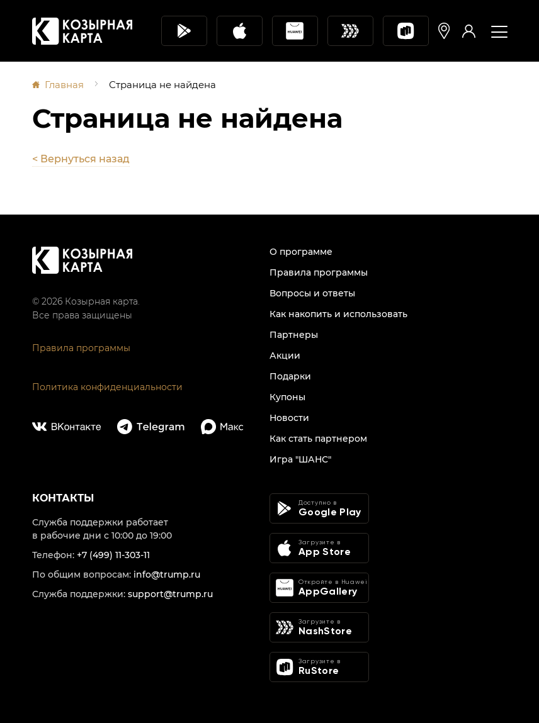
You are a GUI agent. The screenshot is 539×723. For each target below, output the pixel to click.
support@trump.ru (170, 594)
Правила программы (81, 348)
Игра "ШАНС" (300, 459)
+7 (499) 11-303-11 (113, 555)
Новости (289, 417)
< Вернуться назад (81, 159)
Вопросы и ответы (312, 293)
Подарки (290, 376)
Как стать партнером (318, 438)
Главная (64, 85)
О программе (301, 251)
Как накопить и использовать (338, 314)
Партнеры (294, 334)
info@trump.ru (166, 574)
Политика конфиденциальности (107, 387)
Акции (285, 355)
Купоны (287, 397)
